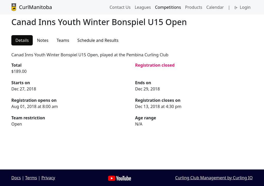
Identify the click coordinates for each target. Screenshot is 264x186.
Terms (31, 178)
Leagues (143, 7)
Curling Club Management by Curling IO (214, 178)
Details (22, 40)
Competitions (168, 7)
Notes (42, 40)
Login (242, 7)
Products (193, 7)
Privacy (48, 178)
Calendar (215, 7)
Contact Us (120, 7)
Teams (63, 40)
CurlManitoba (31, 7)
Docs (16, 178)
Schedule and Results (97, 40)
